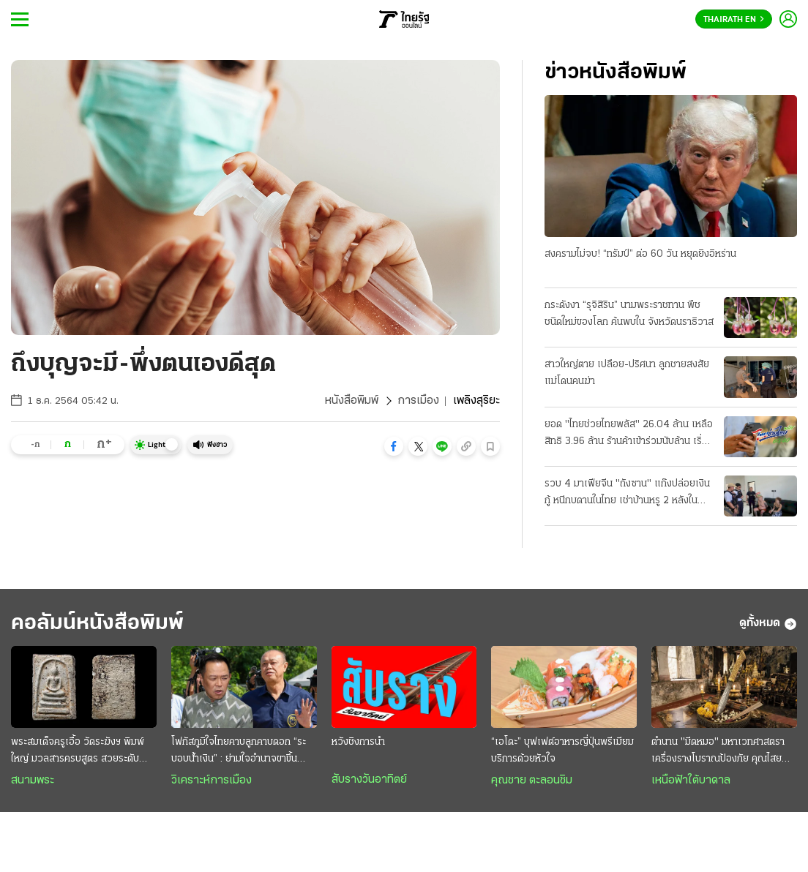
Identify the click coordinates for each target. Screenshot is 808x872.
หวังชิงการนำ (358, 742)
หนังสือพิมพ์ (351, 401)
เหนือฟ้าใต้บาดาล (690, 780)
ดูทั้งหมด (768, 624)
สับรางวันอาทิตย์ (369, 780)
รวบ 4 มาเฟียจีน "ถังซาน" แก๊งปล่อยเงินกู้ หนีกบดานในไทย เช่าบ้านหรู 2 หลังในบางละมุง (627, 493)
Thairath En (733, 19)
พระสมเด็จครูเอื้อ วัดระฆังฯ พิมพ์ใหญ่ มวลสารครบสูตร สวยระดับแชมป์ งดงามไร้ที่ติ (77, 752)
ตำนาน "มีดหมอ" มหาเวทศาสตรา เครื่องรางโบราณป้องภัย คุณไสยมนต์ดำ (718, 752)
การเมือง (418, 401)
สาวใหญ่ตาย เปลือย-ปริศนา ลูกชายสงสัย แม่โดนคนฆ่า (627, 373)
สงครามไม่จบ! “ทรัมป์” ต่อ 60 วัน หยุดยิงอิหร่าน (640, 254)
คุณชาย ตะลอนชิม (531, 780)
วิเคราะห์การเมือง (211, 780)
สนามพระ (32, 780)
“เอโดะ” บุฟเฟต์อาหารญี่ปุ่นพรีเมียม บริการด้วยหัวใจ (562, 750)
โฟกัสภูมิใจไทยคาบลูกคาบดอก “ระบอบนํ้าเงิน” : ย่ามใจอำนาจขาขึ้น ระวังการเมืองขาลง (238, 752)
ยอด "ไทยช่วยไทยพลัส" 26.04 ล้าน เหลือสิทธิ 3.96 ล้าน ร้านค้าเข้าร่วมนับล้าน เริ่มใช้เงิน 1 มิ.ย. (629, 434)
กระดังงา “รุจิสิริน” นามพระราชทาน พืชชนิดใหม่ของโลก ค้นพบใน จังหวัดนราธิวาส (629, 314)
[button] (393, 446)
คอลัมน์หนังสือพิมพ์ (97, 623)
